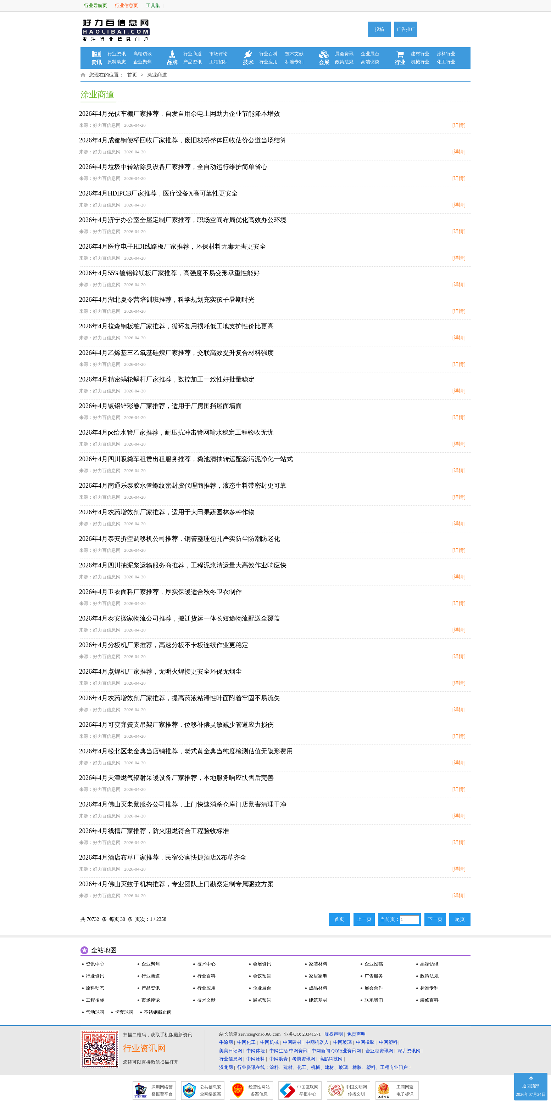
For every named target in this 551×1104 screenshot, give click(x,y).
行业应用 (268, 61)
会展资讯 (262, 964)
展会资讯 (344, 53)
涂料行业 (446, 53)
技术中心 (206, 964)
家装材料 (318, 964)
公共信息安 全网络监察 (210, 1091)
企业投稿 (373, 964)
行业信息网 (230, 1058)
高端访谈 (142, 53)
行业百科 (268, 53)
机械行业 (420, 61)
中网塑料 (388, 1042)
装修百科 (429, 1000)
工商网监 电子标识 (404, 1091)
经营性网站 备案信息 (259, 1091)
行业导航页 (95, 5)
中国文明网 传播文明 (356, 1091)
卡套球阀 (124, 1012)
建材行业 (420, 53)
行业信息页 (126, 5)
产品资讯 (192, 61)
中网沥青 (278, 1058)
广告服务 (373, 976)
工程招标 (218, 61)
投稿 (379, 29)
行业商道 (192, 53)
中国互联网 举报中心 (307, 1091)
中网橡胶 (365, 1042)
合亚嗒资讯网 (379, 1050)
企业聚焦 (142, 61)
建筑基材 (318, 1000)
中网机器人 (317, 1042)
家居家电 (318, 976)
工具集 (153, 5)
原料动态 (116, 61)
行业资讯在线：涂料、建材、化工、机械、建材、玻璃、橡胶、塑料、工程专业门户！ (324, 1067)
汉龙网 (226, 1067)
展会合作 (373, 988)
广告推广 (406, 29)
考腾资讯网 (303, 1058)
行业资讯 (116, 53)
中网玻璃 (342, 1042)
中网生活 (278, 1050)
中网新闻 (321, 1050)
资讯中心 (95, 964)
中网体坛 (255, 1050)
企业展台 (370, 53)
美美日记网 (230, 1050)
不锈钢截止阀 (158, 1012)
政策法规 (344, 61)
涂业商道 (157, 75)
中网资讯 (298, 1050)
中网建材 (292, 1042)
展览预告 (262, 1000)
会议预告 (262, 976)
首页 (132, 75)
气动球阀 (95, 1012)
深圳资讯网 (409, 1050)
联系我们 (373, 1000)
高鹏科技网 (331, 1058)
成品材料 (318, 988)
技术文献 (294, 53)
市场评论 (218, 53)
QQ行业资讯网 (346, 1050)
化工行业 (446, 61)
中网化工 (246, 1042)
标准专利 (294, 61)
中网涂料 (255, 1058)
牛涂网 (226, 1042)
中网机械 (269, 1042)
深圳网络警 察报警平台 (162, 1091)
